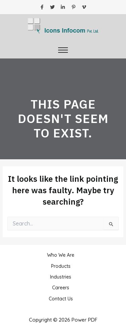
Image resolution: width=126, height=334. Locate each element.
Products (61, 266)
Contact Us (61, 299)
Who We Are (60, 255)
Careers (60, 288)
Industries (60, 277)
